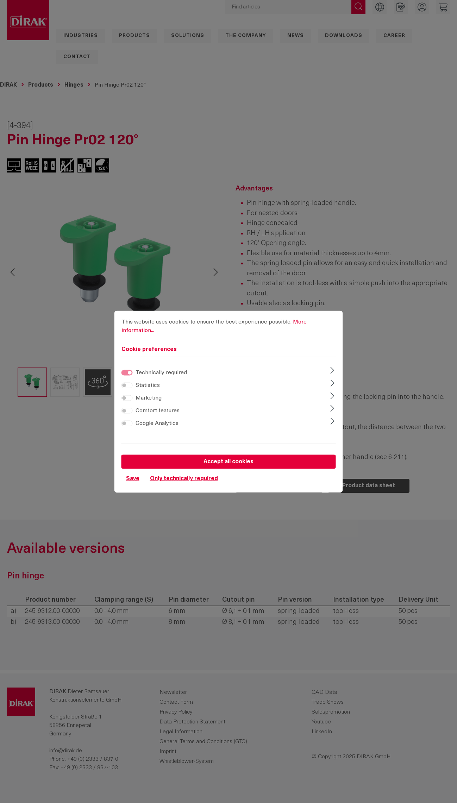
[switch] (127, 385)
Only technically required (184, 478)
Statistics (148, 385)
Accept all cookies (228, 461)
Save (132, 478)
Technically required (161, 372)
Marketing (149, 398)
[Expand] (332, 371)
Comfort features (158, 410)
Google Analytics (157, 423)
